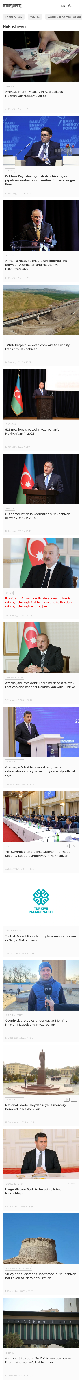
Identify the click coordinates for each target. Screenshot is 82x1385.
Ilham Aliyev (14, 16)
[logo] (12, 6)
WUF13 (35, 16)
